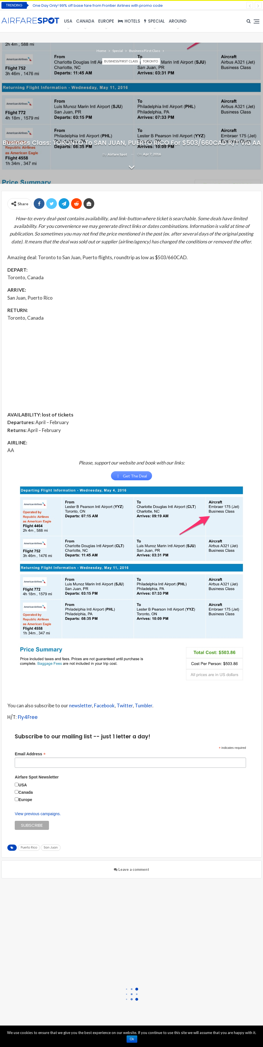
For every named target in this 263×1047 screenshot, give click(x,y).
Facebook (104, 706)
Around (178, 21)
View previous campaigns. (38, 814)
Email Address (30, 754)
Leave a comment (131, 869)
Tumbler (143, 706)
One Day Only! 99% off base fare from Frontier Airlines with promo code (98, 5)
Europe (106, 21)
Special (154, 21)
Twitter (125, 706)
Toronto (150, 61)
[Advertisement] (131, 365)
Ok (132, 1039)
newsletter (80, 706)
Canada (85, 21)
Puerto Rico (29, 848)
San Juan (51, 848)
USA (68, 21)
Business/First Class (121, 61)
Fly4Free (28, 717)
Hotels (129, 21)
